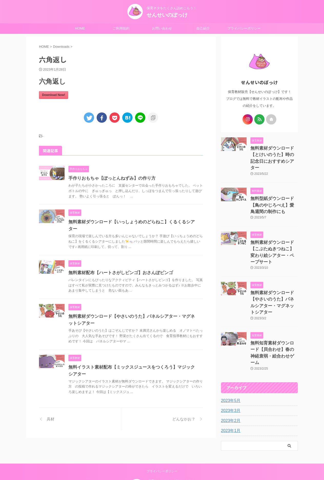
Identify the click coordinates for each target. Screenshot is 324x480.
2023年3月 (229, 373)
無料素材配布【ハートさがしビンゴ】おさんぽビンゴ (117, 266)
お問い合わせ (162, 28)
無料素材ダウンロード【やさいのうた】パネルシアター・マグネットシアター (273, 278)
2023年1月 (229, 393)
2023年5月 (229, 363)
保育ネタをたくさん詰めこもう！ (171, 453)
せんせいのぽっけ (167, 15)
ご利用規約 (121, 28)
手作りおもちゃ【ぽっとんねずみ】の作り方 (109, 178)
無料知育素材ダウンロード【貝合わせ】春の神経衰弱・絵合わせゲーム (273, 320)
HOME (80, 28)
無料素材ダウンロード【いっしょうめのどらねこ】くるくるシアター (132, 222)
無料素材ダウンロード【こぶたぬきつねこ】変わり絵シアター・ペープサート (273, 237)
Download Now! (53, 95)
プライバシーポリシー (244, 28)
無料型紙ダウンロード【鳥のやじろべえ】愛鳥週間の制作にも (273, 195)
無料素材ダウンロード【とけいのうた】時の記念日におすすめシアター (273, 153)
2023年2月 (229, 383)
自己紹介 (203, 28)
